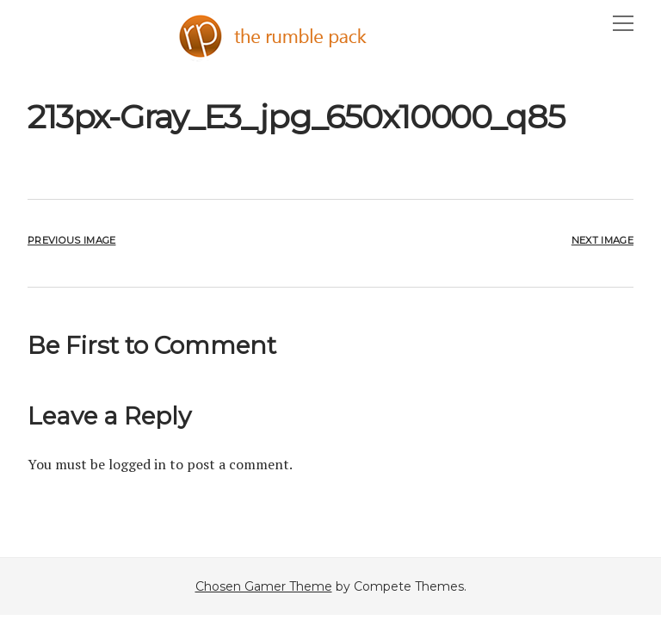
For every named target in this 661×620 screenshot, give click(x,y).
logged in (137, 464)
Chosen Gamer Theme (263, 586)
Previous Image (71, 240)
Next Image (602, 240)
